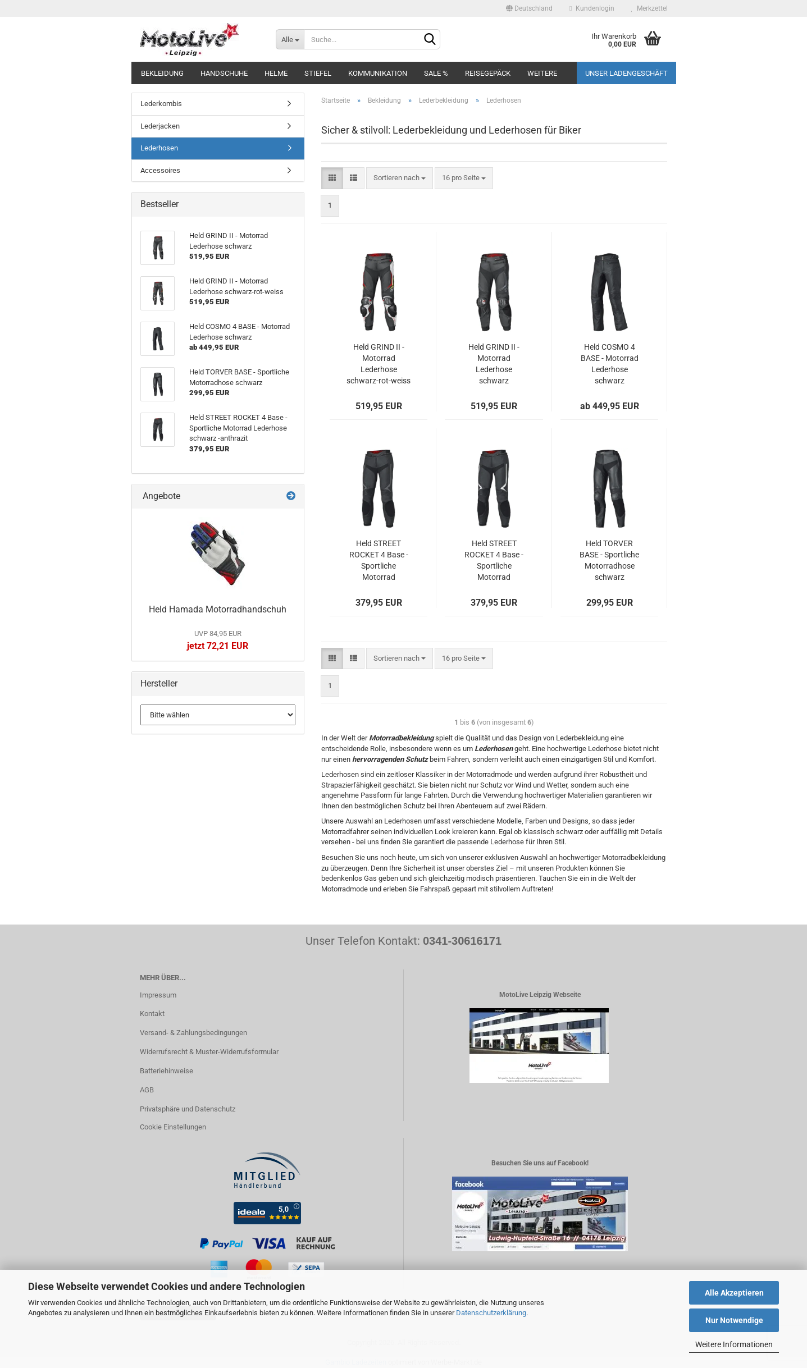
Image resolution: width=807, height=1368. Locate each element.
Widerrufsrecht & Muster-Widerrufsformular (209, 1051)
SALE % (436, 73)
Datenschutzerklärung (491, 1312)
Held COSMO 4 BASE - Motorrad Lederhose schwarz (610, 363)
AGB (147, 1090)
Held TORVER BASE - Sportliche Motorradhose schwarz (609, 560)
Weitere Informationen (734, 1344)
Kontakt (152, 1013)
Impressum (158, 995)
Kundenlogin (591, 8)
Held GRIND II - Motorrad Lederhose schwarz (493, 363)
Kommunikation (377, 73)
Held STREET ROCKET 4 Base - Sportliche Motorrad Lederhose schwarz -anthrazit (378, 561)
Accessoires (160, 170)
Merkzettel (649, 8)
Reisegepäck (487, 73)
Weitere (542, 73)
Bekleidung (162, 73)
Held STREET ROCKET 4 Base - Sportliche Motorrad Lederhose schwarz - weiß (493, 561)
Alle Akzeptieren (734, 1292)
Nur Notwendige (734, 1320)
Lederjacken (160, 126)
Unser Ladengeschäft (626, 73)
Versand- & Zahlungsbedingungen (193, 1032)
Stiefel (317, 73)
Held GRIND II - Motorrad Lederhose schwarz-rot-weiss (378, 363)
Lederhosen (159, 148)
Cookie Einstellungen (173, 1127)
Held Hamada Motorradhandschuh (217, 609)
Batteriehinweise (166, 1071)
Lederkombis (161, 103)
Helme (276, 73)
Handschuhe (224, 73)
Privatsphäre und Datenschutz (187, 1109)
